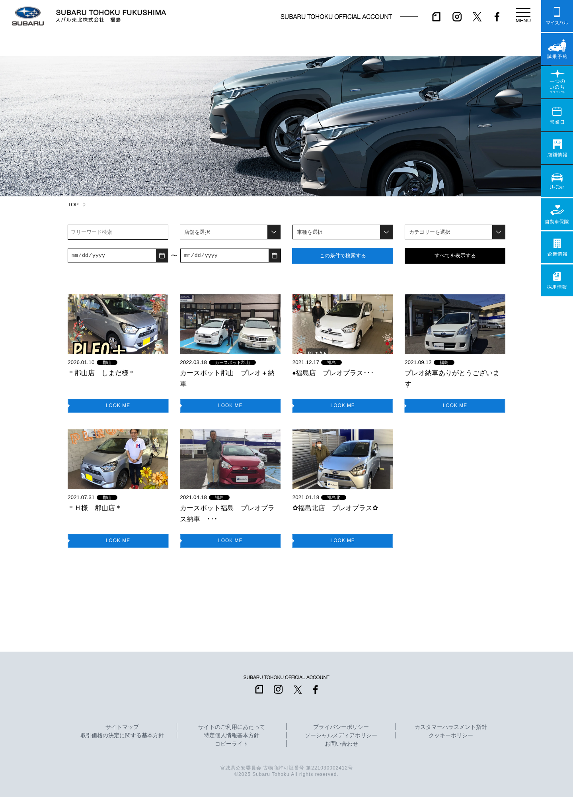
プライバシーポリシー (341, 727)
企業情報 (557, 247)
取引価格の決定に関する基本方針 (122, 735)
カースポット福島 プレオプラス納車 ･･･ (227, 513)
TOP (73, 205)
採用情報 (557, 280)
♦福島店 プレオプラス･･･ (333, 372)
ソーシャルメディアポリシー (341, 735)
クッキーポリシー (451, 735)
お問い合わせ (341, 744)
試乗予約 (557, 49)
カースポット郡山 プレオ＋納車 (227, 378)
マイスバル (557, 16)
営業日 (557, 115)
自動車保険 (557, 214)
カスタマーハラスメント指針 (451, 727)
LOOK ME (118, 405)
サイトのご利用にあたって (231, 727)
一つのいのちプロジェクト (557, 82)
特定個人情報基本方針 (231, 735)
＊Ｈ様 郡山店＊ (95, 507)
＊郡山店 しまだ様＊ (101, 372)
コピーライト (231, 744)
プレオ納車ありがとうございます (452, 378)
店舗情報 (557, 148)
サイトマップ (122, 727)
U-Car (557, 181)
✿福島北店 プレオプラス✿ (335, 507)
